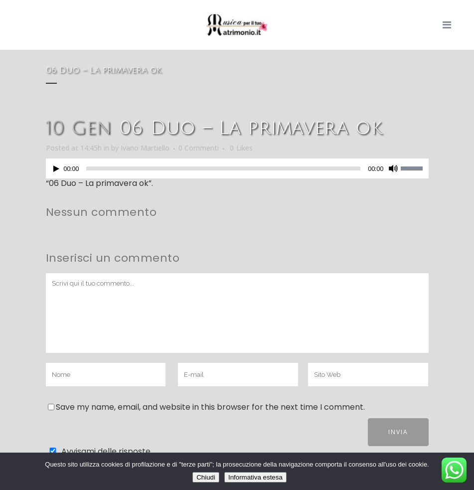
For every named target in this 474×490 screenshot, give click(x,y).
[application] (237, 170)
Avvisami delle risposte (106, 451)
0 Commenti (198, 148)
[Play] (56, 168)
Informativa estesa (255, 477)
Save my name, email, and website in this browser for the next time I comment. (210, 407)
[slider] (223, 168)
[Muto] (393, 168)
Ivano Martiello (145, 148)
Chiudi (205, 477)
